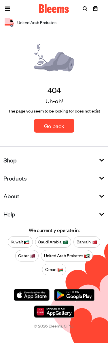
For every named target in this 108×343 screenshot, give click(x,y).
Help (9, 214)
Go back (54, 125)
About (11, 196)
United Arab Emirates (67, 255)
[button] (7, 8)
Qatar (26, 255)
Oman (54, 269)
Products (15, 178)
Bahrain (87, 241)
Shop (10, 160)
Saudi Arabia (53, 241)
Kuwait (20, 241)
